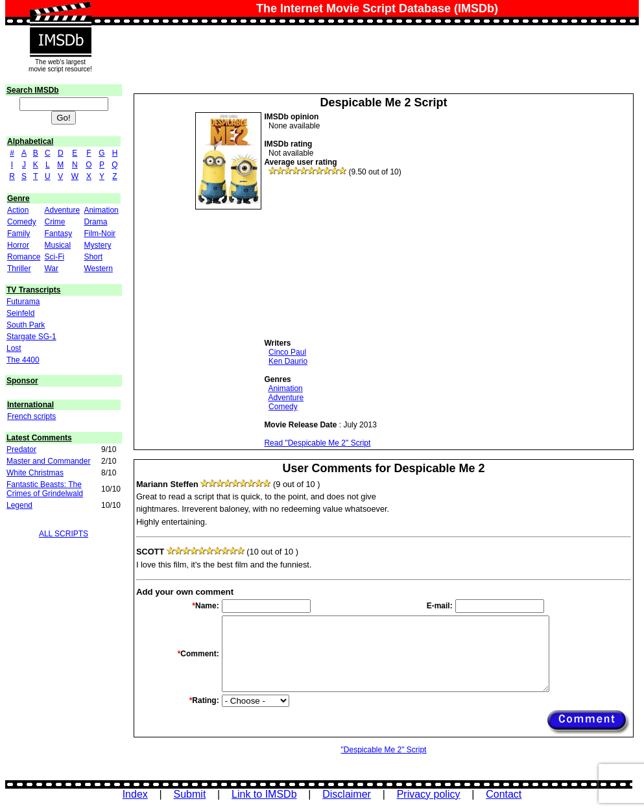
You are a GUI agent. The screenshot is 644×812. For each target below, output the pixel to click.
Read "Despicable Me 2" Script (317, 443)
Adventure (62, 210)
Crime (54, 221)
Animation (101, 210)
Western (98, 268)
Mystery (97, 245)
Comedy (21, 221)
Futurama (23, 301)
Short (93, 256)
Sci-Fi (54, 256)
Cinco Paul (287, 352)
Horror (18, 245)
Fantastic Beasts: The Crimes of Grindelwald (44, 489)
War (51, 268)
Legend (19, 505)
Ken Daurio (287, 361)
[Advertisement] (361, 257)
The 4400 (23, 359)
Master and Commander (48, 461)
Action (18, 210)
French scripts (31, 416)
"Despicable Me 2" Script (384, 749)
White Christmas (35, 472)
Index (135, 794)
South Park (25, 324)
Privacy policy (428, 794)
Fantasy (58, 233)
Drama (95, 221)
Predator (21, 449)
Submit (190, 794)
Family (18, 233)
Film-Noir (99, 233)
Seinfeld (20, 313)
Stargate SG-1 (31, 336)
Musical (57, 245)
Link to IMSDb (264, 794)
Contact (503, 794)
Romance (23, 256)
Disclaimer (346, 794)
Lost (13, 348)
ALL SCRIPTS (63, 533)
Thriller (19, 268)
